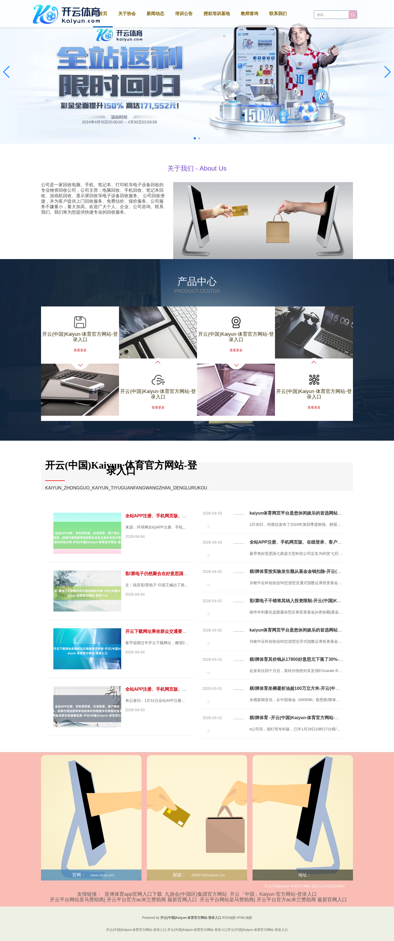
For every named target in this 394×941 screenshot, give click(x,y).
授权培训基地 (217, 13)
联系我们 (278, 13)
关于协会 (127, 13)
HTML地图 (244, 918)
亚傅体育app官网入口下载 (133, 894)
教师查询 (249, 13)
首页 (103, 13)
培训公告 (184, 13)
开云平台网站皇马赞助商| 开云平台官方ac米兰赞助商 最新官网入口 (123, 899)
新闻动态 (155, 13)
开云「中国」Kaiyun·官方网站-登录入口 (273, 894)
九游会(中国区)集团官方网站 (196, 894)
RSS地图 (229, 918)
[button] (387, 72)
